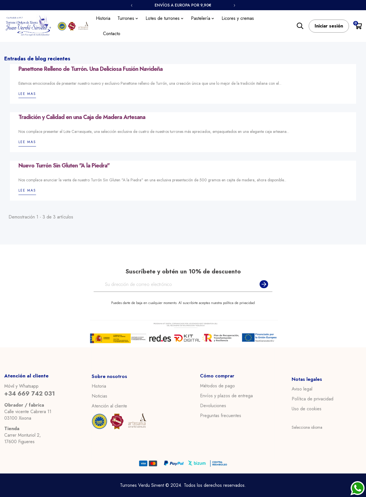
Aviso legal (302, 389)
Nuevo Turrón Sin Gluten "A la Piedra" (64, 166)
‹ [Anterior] (131, 5)
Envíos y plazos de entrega (226, 395)
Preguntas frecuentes (220, 415)
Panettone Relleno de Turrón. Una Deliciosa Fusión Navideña (90, 69)
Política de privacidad (312, 399)
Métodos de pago (217, 385)
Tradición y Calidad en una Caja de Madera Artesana (81, 117)
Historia (99, 386)
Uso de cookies (306, 408)
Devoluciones (213, 405)
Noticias (99, 396)
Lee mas (27, 93)
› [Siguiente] (234, 5)
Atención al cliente (109, 406)
